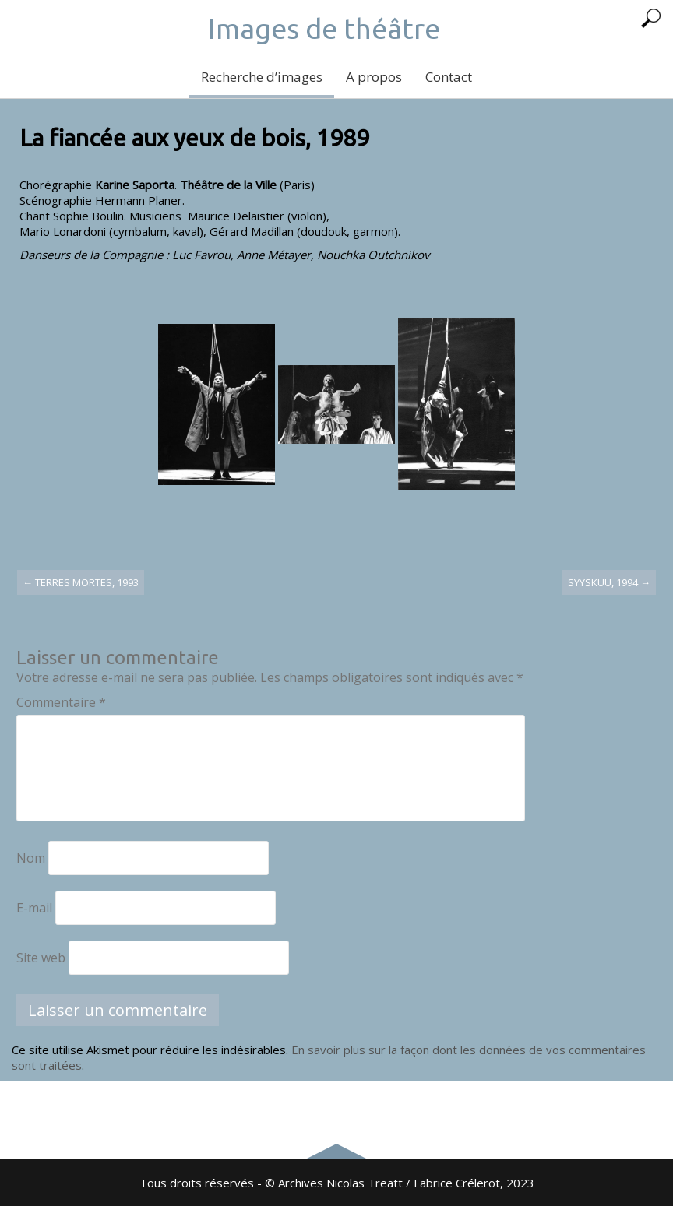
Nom (30, 858)
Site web (40, 957)
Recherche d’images (261, 77)
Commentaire (61, 702)
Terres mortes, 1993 (81, 582)
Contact (448, 77)
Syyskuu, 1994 (609, 582)
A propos (374, 77)
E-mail (34, 907)
